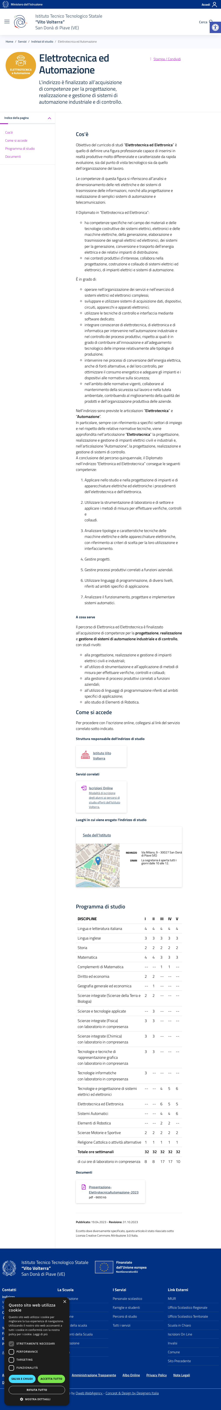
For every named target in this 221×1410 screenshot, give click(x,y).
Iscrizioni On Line (180, 1334)
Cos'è (9, 132)
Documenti (13, 156)
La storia (63, 1352)
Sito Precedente (179, 1360)
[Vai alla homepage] (5, 4)
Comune (174, 1352)
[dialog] (36, 1351)
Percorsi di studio (125, 1316)
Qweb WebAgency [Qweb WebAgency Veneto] (89, 1393)
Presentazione (67, 1298)
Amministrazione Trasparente (94, 1375)
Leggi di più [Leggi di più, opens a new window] (40, 1334)
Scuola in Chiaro (179, 1325)
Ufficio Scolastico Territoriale (188, 1316)
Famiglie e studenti (126, 1307)
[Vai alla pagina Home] (9, 41)
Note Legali (181, 1375)
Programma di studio (20, 148)
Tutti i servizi (121, 1325)
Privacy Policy (156, 1375)
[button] (215, 27)
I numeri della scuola (72, 1325)
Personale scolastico (127, 1298)
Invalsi (172, 1343)
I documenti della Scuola (75, 1334)
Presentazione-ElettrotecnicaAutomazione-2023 (114, 1189)
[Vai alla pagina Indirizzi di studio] (42, 41)
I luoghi (62, 1307)
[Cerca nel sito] (206, 22)
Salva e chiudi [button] (22, 1379)
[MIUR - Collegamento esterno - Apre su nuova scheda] (27, 4)
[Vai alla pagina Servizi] (22, 41)
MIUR (172, 1298)
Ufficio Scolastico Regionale (187, 1307)
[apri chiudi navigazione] (7, 22)
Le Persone (65, 1316)
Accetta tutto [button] (51, 1379)
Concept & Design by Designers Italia (132, 1393)
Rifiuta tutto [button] (37, 1390)
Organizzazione (68, 1343)
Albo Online (131, 1375)
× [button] (64, 1302)
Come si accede (16, 140)
